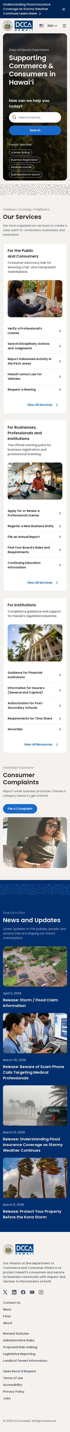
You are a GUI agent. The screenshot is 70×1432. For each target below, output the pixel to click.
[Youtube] (32, 1292)
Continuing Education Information (24, 565)
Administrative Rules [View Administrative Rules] (18, 1340)
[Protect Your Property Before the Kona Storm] (35, 1178)
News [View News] (7, 1309)
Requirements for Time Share (30, 718)
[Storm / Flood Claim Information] (35, 966)
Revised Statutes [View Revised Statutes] (16, 1333)
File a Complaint (20, 809)
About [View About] (7, 1323)
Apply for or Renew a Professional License (24, 513)
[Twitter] (5, 1292)
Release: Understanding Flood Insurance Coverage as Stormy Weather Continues (33, 1144)
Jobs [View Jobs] (7, 1398)
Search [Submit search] (35, 130)
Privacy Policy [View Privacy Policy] (13, 1391)
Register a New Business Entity (31, 526)
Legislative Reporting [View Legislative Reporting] (19, 1354)
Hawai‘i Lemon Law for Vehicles (25, 376)
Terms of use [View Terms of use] (13, 1378)
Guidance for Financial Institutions (25, 675)
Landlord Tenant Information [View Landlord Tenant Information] (25, 1361)
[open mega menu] (64, 25)
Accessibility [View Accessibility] (12, 1385)
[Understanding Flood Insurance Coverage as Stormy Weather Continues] (35, 1105)
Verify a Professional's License (25, 330)
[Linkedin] (14, 1292)
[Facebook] (23, 1292)
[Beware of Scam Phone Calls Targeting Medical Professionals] (35, 1033)
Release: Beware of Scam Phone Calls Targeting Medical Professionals (33, 1072)
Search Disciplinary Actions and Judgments (28, 346)
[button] (48, 25)
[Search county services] (37, 117)
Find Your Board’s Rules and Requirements (29, 549)
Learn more (30, 13)
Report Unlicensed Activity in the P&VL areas (29, 361)
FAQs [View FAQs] (7, 1316)
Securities (15, 729)
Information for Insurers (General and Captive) (26, 690)
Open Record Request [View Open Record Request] (19, 1371)
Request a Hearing (22, 389)
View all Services (44, 405)
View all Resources (43, 744)
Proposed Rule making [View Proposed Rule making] (20, 1347)
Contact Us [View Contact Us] (11, 1302)
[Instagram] (41, 1292)
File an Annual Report (24, 537)
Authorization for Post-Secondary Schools (25, 705)
